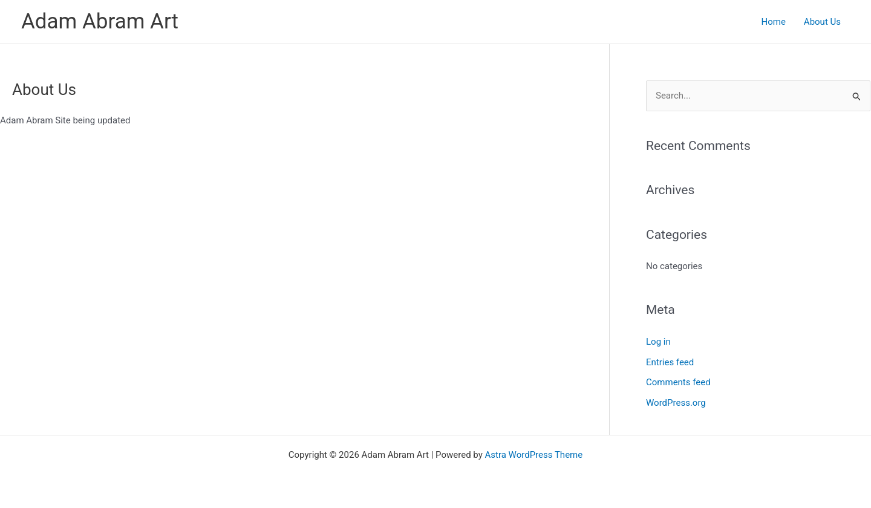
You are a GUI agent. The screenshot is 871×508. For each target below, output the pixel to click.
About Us (822, 21)
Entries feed (670, 362)
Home (773, 21)
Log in (658, 341)
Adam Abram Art (99, 21)
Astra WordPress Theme (534, 454)
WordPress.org (676, 402)
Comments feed (678, 382)
